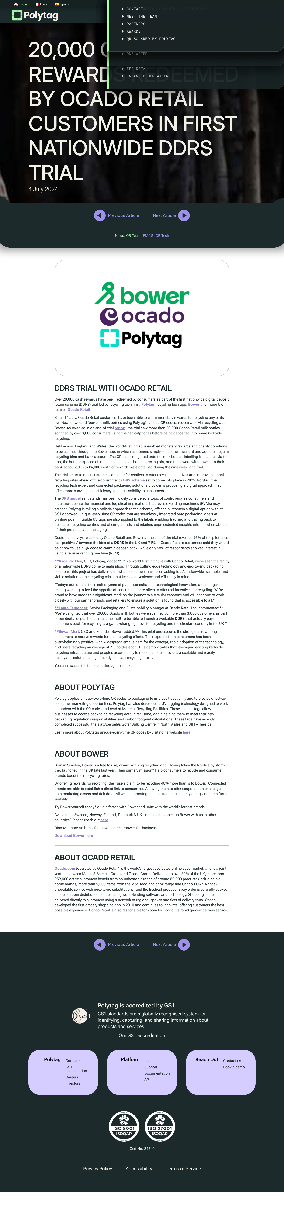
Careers (72, 1077)
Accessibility (139, 1168)
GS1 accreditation (76, 1069)
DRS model (71, 498)
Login (149, 1061)
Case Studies (180, 17)
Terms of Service (183, 1168)
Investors (73, 1083)
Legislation (214, 17)
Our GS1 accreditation (142, 1035)
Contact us (232, 1061)
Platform (120, 17)
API (147, 1079)
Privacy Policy (97, 1168)
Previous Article (123, 215)
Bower (193, 404)
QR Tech (133, 235)
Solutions (148, 17)
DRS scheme (134, 480)
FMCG (148, 235)
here (186, 732)
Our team (73, 1061)
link (128, 665)
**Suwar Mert (67, 631)
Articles (270, 17)
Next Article (164, 215)
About (244, 17)
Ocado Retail (79, 409)
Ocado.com (65, 868)
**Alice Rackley (68, 561)
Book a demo (234, 1067)
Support (150, 1067)
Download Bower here (74, 835)
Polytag (35, 17)
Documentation (157, 1073)
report (120, 428)
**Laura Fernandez (71, 608)
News (119, 235)
